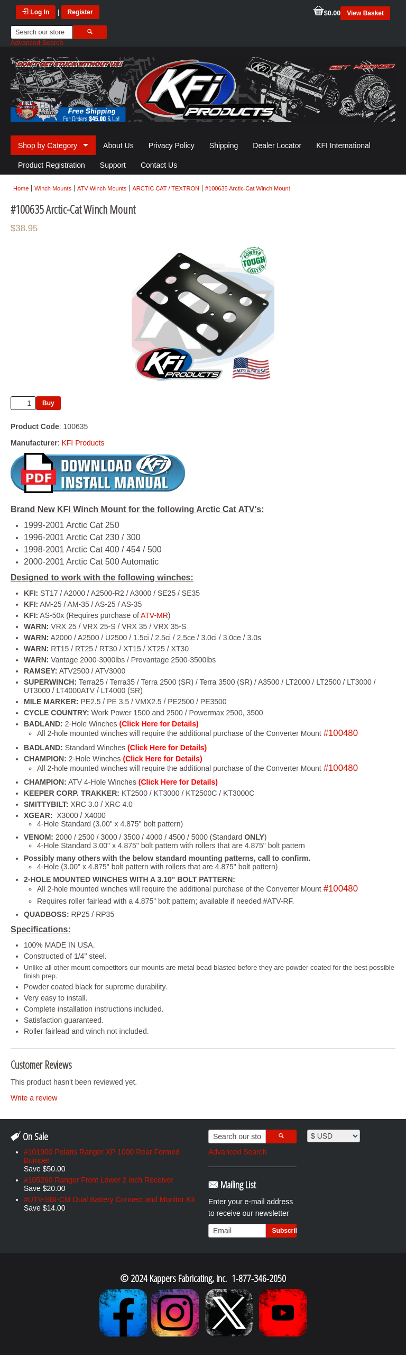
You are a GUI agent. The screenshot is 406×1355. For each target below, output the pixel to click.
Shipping (223, 145)
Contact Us (159, 165)
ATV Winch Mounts (101, 188)
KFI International (343, 145)
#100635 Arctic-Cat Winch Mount (247, 188)
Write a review (34, 1098)
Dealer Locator (277, 145)
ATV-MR (154, 615)
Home (21, 188)
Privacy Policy (172, 145)
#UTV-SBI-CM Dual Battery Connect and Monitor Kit (109, 1199)
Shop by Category (47, 145)
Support (113, 165)
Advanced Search (37, 43)
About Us (118, 145)
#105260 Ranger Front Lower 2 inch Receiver (98, 1180)
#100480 (341, 733)
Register (80, 12)
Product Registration (51, 165)
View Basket (365, 13)
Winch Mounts (52, 188)
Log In (35, 12)
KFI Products (82, 443)
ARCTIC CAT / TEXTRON (165, 188)
